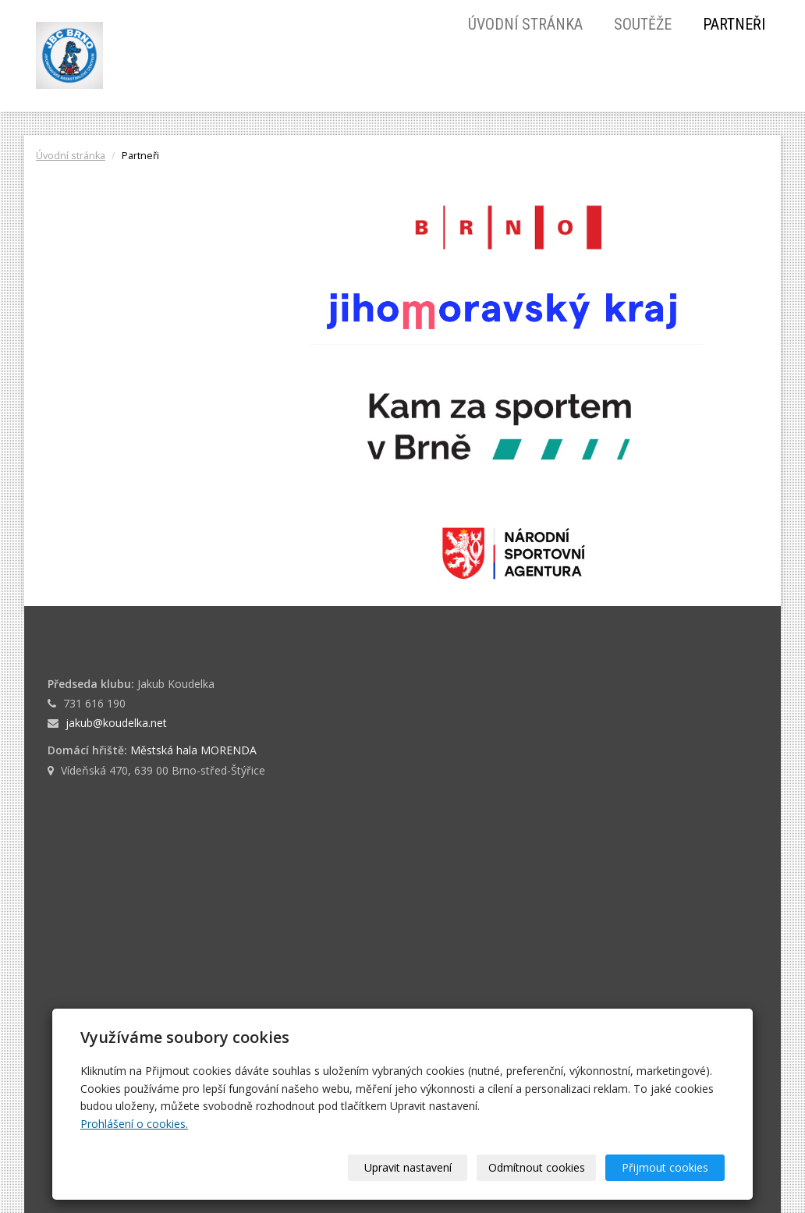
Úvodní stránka (525, 24)
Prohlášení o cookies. (134, 1123)
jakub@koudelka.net (116, 722)
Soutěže (643, 24)
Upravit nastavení (408, 1167)
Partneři (734, 24)
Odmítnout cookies (536, 1167)
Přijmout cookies (665, 1167)
